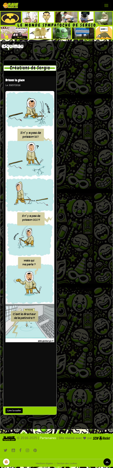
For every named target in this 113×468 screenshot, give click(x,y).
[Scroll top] (107, 462)
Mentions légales (44, 463)
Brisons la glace (15, 80)
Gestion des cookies (67, 463)
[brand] (11, 5)
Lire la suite (14, 410)
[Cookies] (6, 462)
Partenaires (48, 438)
